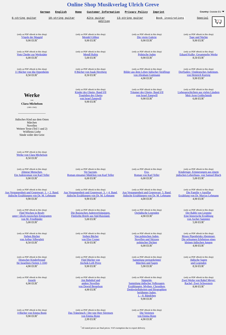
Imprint (158, 12)
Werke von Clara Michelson (31, 156)
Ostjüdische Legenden (147, 214)
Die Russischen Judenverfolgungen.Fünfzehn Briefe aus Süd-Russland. (90, 216)
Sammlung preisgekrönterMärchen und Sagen (147, 263)
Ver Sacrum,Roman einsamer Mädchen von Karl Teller (90, 175)
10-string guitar (61, 19)
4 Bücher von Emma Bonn (32, 314)
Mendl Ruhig (90, 56)
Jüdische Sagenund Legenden (198, 263)
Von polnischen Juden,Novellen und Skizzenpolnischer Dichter (147, 240)
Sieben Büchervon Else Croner (91, 239)
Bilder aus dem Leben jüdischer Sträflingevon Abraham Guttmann (147, 75)
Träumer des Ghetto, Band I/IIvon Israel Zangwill (146, 95)
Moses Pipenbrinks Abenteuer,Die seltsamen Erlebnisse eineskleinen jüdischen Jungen (199, 240)
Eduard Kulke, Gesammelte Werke (199, 56)
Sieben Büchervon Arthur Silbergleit (32, 239)
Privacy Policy (136, 12)
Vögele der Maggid (31, 38)
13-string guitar (130, 19)
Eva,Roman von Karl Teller (146, 175)
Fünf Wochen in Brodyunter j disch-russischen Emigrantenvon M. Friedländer (32, 217)
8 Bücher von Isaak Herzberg (91, 73)
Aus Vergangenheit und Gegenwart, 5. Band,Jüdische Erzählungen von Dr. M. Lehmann (146, 196)
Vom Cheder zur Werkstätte (32, 56)
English (61, 12)
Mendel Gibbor (90, 38)
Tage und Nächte (198, 38)
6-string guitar (24, 19)
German (45, 12)
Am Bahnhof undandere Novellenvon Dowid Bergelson (91, 284)
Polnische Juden (147, 56)
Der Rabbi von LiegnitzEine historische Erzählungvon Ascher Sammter (198, 217)
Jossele (32, 281)
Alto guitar (96, 19)
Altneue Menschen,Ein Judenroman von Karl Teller (32, 175)
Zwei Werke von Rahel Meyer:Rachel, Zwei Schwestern (198, 283)
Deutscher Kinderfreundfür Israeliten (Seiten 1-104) (32, 263)
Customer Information (103, 12)
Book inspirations (170, 19)
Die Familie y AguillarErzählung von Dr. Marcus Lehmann (199, 196)
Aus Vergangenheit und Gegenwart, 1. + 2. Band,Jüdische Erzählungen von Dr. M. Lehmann (32, 196)
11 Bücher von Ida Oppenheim (32, 73)
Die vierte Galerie (147, 38)
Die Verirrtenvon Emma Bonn (147, 316)
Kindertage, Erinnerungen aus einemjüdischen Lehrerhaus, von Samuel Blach (198, 175)
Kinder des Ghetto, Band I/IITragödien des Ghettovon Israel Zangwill (90, 96)
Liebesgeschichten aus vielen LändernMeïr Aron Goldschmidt (198, 95)
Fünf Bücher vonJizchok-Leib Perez (90, 263)
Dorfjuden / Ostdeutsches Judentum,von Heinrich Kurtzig (198, 75)
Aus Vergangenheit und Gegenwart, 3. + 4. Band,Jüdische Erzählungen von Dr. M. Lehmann (91, 196)
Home (78, 12)
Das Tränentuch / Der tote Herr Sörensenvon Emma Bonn (90, 316)
